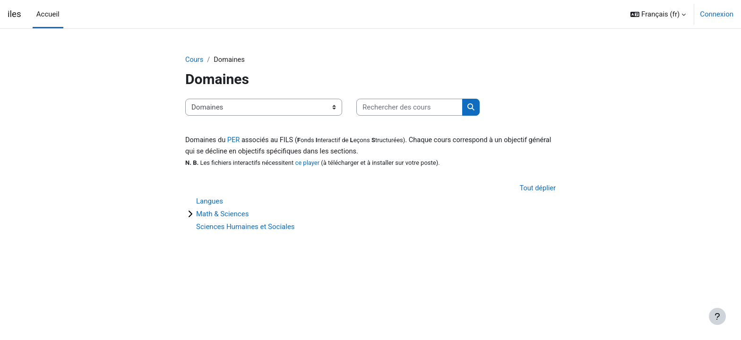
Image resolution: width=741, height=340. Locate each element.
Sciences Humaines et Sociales (245, 227)
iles (14, 14)
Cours (194, 60)
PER (235, 140)
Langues (209, 202)
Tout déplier (537, 189)
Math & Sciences (222, 215)
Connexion (716, 14)
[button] (658, 14)
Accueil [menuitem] (48, 14)
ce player (307, 163)
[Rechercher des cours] (409, 108)
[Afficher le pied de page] (717, 316)
